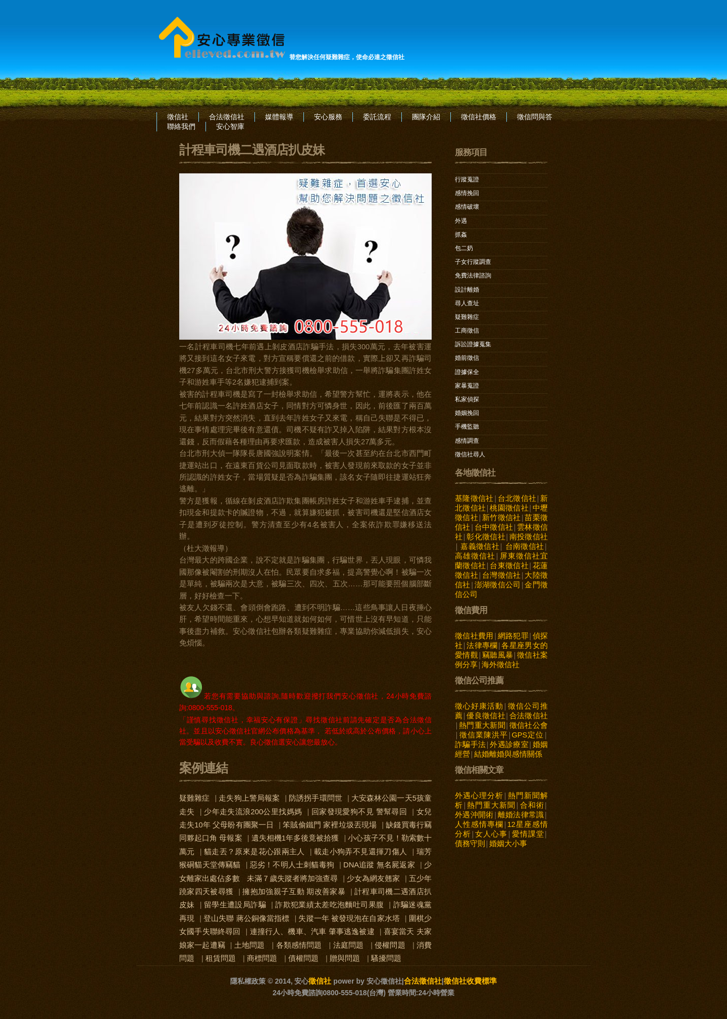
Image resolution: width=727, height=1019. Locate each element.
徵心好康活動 (479, 706)
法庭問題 (348, 945)
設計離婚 (467, 289)
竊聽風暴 (497, 655)
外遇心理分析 (479, 796)
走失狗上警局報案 (249, 798)
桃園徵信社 (509, 508)
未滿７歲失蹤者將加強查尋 (292, 878)
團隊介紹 (426, 117)
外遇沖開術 (474, 815)
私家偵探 (467, 399)
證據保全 (467, 372)
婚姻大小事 (508, 844)
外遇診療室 (509, 744)
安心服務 (328, 117)
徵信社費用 (474, 636)
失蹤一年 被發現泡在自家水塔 (348, 918)
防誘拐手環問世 (315, 798)
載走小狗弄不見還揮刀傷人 (360, 852)
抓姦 (461, 234)
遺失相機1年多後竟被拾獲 (295, 838)
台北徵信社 (516, 498)
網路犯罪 (513, 636)
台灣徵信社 (501, 575)
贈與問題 (345, 958)
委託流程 (377, 117)
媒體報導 (279, 117)
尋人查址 (467, 303)
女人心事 (491, 834)
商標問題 (262, 958)
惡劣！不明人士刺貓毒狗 (292, 865)
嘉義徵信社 (479, 546)
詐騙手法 (470, 744)
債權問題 (303, 958)
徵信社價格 (478, 117)
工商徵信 (467, 330)
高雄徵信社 (475, 556)
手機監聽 (467, 426)
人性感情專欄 (479, 824)
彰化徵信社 (485, 537)
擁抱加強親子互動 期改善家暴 (293, 892)
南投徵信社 (528, 537)
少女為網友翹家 (373, 878)
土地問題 (249, 945)
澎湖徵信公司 (497, 585)
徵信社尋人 (470, 454)
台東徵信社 (509, 566)
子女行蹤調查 (473, 261)
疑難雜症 (194, 798)
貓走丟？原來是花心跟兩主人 (254, 852)
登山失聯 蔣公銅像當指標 (246, 918)
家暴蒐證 (467, 385)
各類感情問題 (299, 945)
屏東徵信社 (519, 556)
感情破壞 (467, 206)
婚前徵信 (467, 357)
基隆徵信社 (474, 498)
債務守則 (470, 844)
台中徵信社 (493, 527)
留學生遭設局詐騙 (235, 905)
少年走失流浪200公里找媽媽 (253, 812)
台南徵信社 (524, 546)
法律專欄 (482, 645)
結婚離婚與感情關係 (508, 754)
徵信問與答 (534, 117)
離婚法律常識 (520, 815)
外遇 (461, 220)
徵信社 (177, 117)
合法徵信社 (226, 117)
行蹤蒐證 (467, 179)
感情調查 (467, 440)
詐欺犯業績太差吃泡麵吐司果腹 (329, 905)
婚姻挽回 (467, 412)
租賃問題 (220, 958)
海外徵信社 (501, 665)
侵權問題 (390, 945)
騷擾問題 (386, 958)
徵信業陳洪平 (483, 735)
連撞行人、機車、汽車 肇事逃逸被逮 (312, 932)
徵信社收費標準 (470, 981)
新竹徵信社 (501, 518)
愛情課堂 (527, 834)
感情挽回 (467, 193)
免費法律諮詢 (473, 275)
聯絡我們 (181, 126)
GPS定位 (527, 735)
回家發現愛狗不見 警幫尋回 (359, 812)
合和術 (532, 805)
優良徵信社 (485, 716)
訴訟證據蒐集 (473, 344)
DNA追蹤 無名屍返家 (379, 865)
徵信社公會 (528, 725)
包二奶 (464, 248)
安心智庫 (230, 126)
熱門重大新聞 (482, 725)
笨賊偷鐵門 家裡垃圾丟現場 (330, 825)
